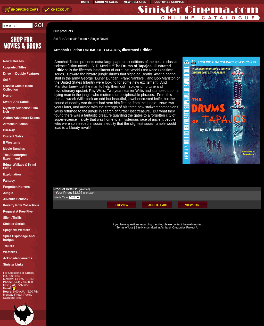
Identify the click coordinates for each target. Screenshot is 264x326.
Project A (191, 227)
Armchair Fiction (75, 39)
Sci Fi (57, 39)
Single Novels (99, 39)
